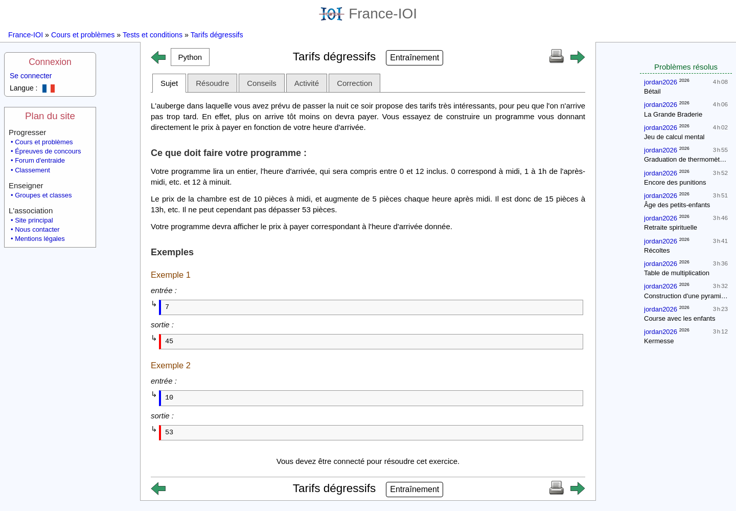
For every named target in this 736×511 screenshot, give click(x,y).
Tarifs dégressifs (217, 35)
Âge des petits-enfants (677, 205)
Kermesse (659, 341)
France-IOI (368, 13)
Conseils (262, 83)
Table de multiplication (676, 273)
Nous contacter (37, 229)
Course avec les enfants (679, 318)
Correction (354, 83)
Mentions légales (40, 238)
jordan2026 (660, 82)
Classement (32, 170)
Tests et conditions (152, 35)
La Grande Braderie (673, 114)
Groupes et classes (43, 195)
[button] (190, 57)
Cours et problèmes (82, 35)
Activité (306, 83)
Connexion (50, 62)
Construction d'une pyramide (686, 296)
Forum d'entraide (40, 160)
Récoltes (657, 250)
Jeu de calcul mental (674, 137)
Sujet (169, 83)
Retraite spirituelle (670, 227)
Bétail (652, 91)
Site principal (34, 220)
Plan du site (50, 115)
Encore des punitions (675, 182)
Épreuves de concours (48, 151)
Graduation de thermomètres (686, 159)
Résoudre (212, 83)
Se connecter (31, 76)
